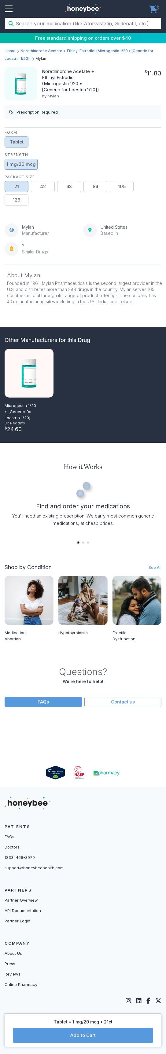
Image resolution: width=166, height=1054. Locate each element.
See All (155, 567)
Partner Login (17, 920)
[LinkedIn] (139, 1001)
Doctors (12, 847)
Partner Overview (21, 900)
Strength (16, 154)
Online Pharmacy (21, 984)
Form (11, 132)
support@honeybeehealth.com (34, 867)
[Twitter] (158, 1001)
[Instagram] (128, 1001)
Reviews (12, 974)
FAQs (43, 702)
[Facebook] (148, 1001)
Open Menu (9, 9)
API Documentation (23, 910)
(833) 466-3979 (20, 857)
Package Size (20, 177)
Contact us (123, 702)
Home (10, 51)
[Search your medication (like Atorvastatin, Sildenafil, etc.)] (87, 23)
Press (10, 963)
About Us (13, 953)
